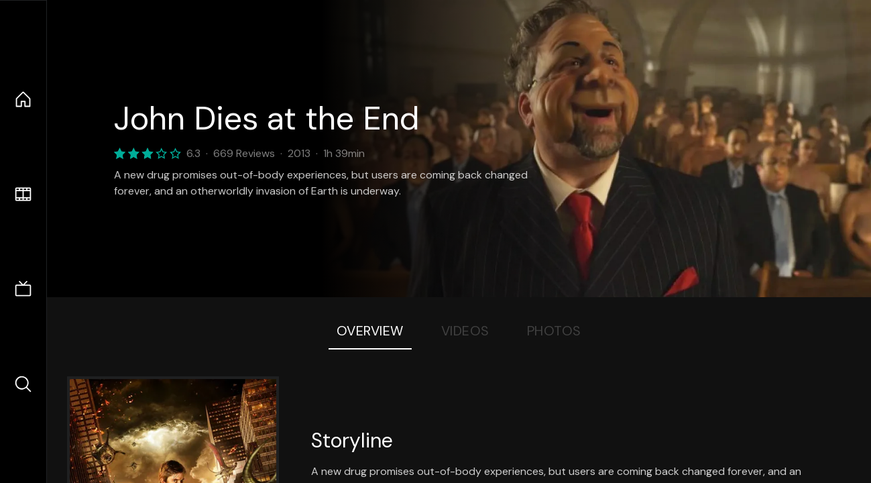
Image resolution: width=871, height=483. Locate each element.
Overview (370, 330)
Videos (465, 330)
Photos (554, 330)
